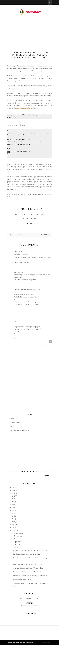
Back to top (47, 643)
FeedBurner (34, 606)
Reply (50, 341)
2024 (13, 490)
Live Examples (15, 422)
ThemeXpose (21, 642)
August (16, 544)
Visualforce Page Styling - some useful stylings (29, 583)
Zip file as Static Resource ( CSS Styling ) (27, 572)
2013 (13, 519)
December (17, 533)
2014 (13, 516)
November (17, 536)
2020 (13, 499)
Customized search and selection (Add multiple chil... (31, 576)
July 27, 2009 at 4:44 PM (21, 254)
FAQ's (12, 426)
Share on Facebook (20, 214)
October (16, 539)
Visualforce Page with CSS (22, 579)
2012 (13, 522)
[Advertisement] (29, 33)
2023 (13, 493)
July (15, 547)
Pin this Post (31, 218)
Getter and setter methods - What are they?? (28, 568)
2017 (13, 507)
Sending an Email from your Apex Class (26, 554)
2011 (13, 524)
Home (12, 419)
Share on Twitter (40, 214)
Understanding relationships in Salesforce (27, 564)
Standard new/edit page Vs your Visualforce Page (30, 550)
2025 (13, 487)
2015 (13, 513)
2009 (13, 530)
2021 (13, 496)
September (17, 542)
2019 (13, 502)
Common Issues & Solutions (19, 430)
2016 (13, 510)
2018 (13, 504)
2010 (13, 527)
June (15, 586)
